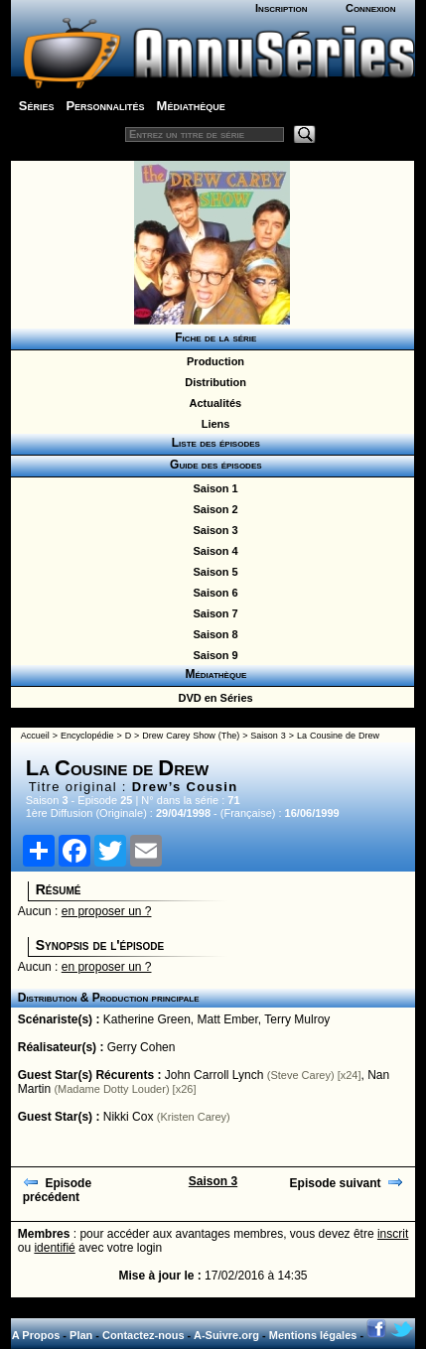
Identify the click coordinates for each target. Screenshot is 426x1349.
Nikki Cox (128, 1117)
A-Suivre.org (226, 1335)
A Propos (36, 1335)
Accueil (35, 736)
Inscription (281, 8)
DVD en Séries (212, 698)
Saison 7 (212, 613)
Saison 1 (212, 488)
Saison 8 (212, 634)
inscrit (392, 1234)
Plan (81, 1335)
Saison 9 (212, 655)
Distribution (212, 382)
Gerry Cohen (141, 1047)
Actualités (212, 403)
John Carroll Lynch (214, 1075)
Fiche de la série (213, 337)
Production (212, 361)
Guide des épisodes (212, 465)
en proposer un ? (107, 911)
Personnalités (105, 105)
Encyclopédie (87, 736)
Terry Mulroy (297, 1019)
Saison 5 (212, 572)
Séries (37, 105)
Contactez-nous (143, 1335)
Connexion (371, 8)
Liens (213, 424)
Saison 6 (212, 593)
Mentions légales (313, 1335)
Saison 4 (212, 551)
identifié (54, 1248)
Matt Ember (228, 1019)
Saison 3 (212, 530)
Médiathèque (191, 105)
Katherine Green (147, 1019)
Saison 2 (212, 509)
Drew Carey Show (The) (190, 736)
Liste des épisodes (212, 443)
